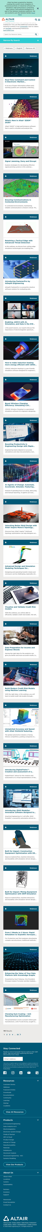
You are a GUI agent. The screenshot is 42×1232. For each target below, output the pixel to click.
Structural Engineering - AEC (13, 1155)
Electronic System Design (12, 1132)
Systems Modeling (9, 1158)
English (18, 48)
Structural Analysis (9, 1153)
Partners (6, 1189)
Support (6, 1194)
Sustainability (8, 1184)
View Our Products (14, 1165)
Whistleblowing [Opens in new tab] (21, 1224)
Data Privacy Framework (29, 1222)
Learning (6, 1100)
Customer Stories (9, 1084)
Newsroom (7, 1199)
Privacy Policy (6, 1068)
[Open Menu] (39, 20)
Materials (6, 1147)
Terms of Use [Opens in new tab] (7, 1222)
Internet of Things (9, 1142)
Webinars (8, 48)
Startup (5, 1103)
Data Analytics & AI (10, 1126)
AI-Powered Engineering (11, 1124)
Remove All (30, 48)
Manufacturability (9, 1145)
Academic (6, 1106)
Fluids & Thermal (9, 1134)
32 (18, 1034)
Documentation (8, 1095)
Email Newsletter (9, 1202)
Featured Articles (9, 1090)
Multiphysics (7, 1150)
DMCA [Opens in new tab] (14, 1224)
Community (24, 26)
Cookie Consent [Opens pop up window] (32, 1224)
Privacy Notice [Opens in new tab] (16, 1222)
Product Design (8, 1139)
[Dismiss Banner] (38, 8)
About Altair (7, 1176)
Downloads (7, 1092)
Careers (6, 1182)
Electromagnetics (9, 1129)
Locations (6, 1179)
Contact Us (7, 1205)
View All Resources (15, 1112)
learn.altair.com (8, 30)
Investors (6, 1192)
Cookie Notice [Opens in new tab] (7, 1224)
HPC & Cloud (7, 1137)
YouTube (8, 28)
